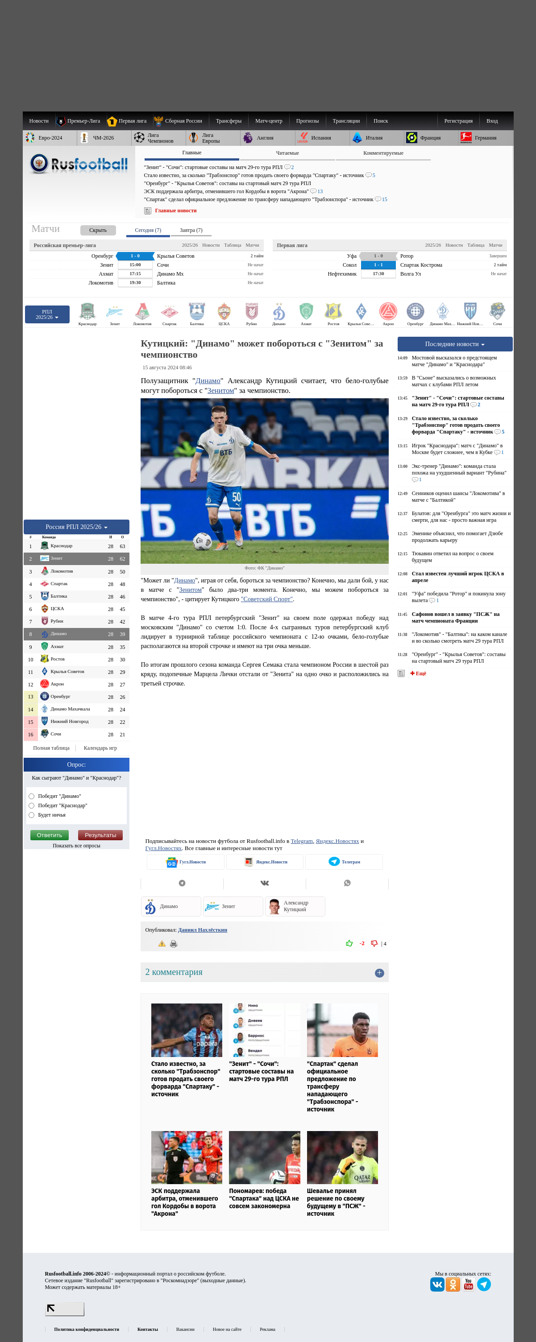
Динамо (207, 380)
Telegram (302, 841)
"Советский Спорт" (267, 599)
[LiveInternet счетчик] (64, 1314)
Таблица (232, 245)
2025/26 (190, 245)
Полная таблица (51, 748)
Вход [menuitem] (492, 121)
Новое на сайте (227, 1329)
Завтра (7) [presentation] (191, 230)
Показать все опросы (76, 845)
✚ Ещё (417, 673)
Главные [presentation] (191, 152)
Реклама (267, 1329)
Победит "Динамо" (59, 796)
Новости (211, 245)
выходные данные (222, 1280)
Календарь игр (100, 748)
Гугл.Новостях (163, 848)
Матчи (252, 245)
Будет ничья (51, 815)
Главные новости (176, 210)
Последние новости (455, 343)
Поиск (381, 121)
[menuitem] (181, 120)
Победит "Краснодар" (62, 805)
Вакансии (185, 1329)
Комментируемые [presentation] (383, 153)
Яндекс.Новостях (337, 841)
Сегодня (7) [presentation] (148, 230)
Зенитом (221, 390)
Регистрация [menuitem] (459, 121)
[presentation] (89, 228)
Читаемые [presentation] (287, 153)
